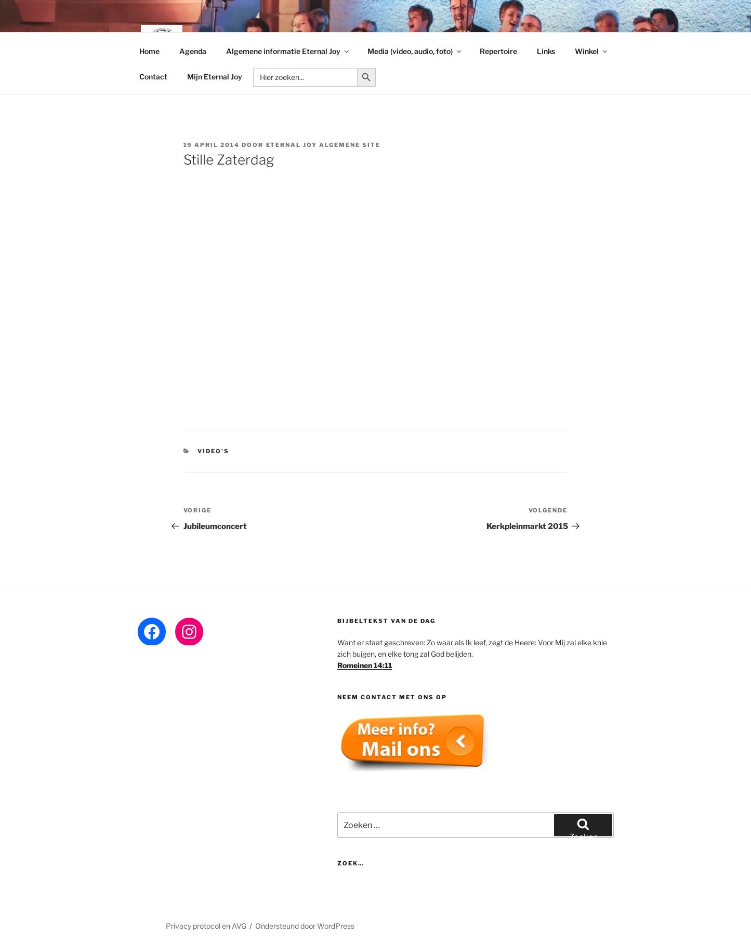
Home (149, 51)
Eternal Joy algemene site (323, 144)
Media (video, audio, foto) (415, 51)
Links (546, 51)
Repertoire (498, 51)
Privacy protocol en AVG (206, 925)
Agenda (192, 51)
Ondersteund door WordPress (304, 925)
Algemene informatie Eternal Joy (288, 51)
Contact (153, 76)
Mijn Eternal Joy (214, 76)
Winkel (592, 51)
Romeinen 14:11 (364, 665)
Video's (213, 451)
